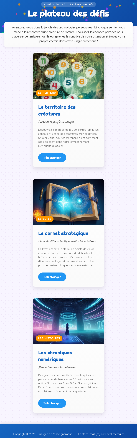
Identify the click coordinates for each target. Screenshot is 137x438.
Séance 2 (60, 4)
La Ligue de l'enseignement (55, 434)
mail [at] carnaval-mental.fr (107, 434)
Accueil (47, 4)
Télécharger (52, 157)
